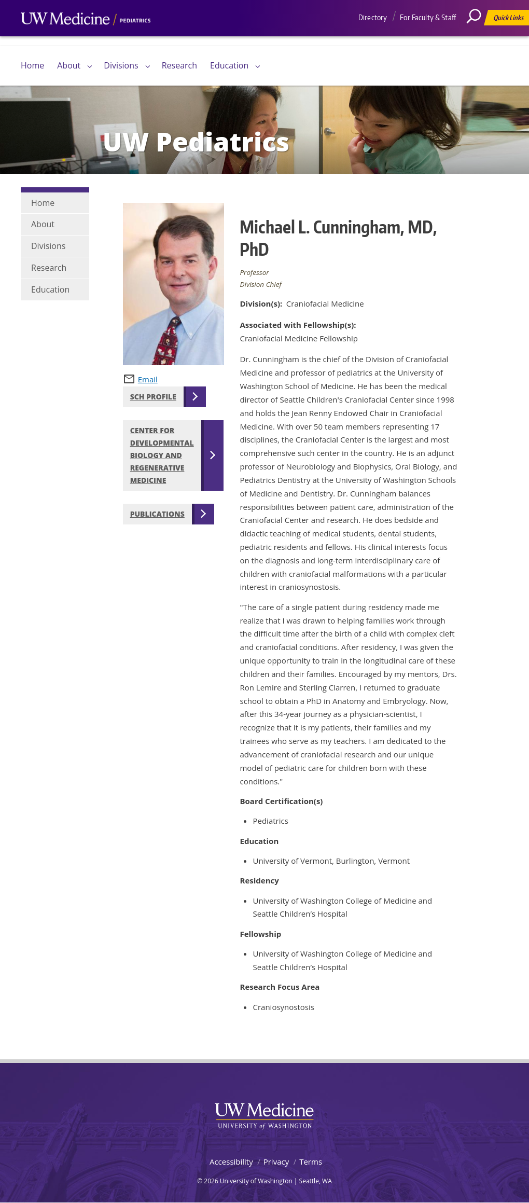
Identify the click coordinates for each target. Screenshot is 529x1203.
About (68, 65)
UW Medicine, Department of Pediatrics (85, 38)
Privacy (276, 1161)
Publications (157, 514)
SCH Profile (153, 397)
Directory (372, 17)
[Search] (477, 39)
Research (179, 65)
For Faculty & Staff (428, 17)
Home (32, 65)
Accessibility (231, 1161)
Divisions (121, 65)
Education (229, 65)
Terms (310, 1161)
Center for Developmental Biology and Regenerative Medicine (162, 455)
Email (148, 379)
